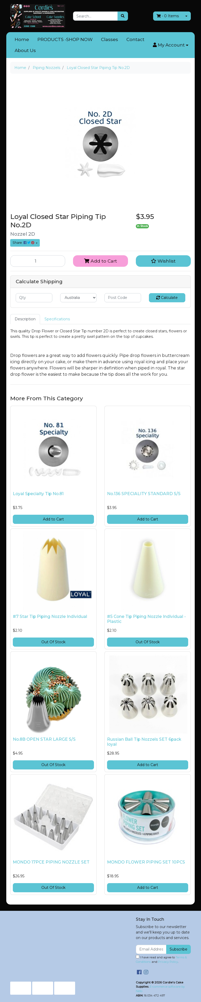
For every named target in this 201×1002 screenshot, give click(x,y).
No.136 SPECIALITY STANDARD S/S (144, 493)
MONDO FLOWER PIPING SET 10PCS (146, 862)
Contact (135, 39)
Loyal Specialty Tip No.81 (38, 493)
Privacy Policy (168, 962)
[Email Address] (151, 949)
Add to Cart (100, 261)
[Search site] (123, 16)
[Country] (78, 297)
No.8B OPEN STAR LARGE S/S (44, 739)
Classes (109, 39)
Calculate (167, 297)
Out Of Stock (53, 642)
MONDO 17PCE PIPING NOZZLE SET (51, 862)
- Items (168, 16)
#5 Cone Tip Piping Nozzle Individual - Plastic (146, 619)
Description (25, 319)
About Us (25, 50)
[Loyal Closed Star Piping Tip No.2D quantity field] (37, 261)
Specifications (57, 319)
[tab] (25, 319)
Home (22, 39)
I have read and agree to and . (161, 959)
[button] (171, 45)
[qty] (34, 297)
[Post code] (122, 297)
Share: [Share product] (24, 243)
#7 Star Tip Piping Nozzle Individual (50, 616)
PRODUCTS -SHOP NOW (65, 39)
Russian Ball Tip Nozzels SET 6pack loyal (144, 742)
